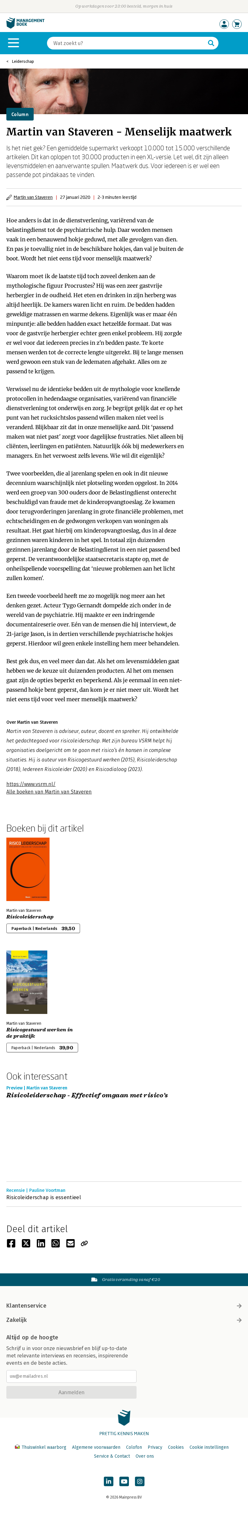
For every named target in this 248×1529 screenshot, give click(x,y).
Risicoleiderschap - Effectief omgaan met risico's (87, 1095)
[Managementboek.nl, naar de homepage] (25, 27)
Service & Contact (112, 1456)
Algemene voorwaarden (96, 1447)
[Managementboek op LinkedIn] (108, 1481)
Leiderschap (23, 61)
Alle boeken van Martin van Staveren (49, 792)
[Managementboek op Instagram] (139, 1481)
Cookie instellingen (209, 1447)
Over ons (145, 1456)
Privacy (155, 1447)
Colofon (134, 1447)
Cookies (176, 1447)
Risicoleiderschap (29, 917)
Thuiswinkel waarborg (41, 1447)
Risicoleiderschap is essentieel (43, 1197)
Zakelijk (124, 1320)
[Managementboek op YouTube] (124, 1481)
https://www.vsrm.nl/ (31, 784)
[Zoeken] (126, 43)
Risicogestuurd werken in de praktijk (39, 1033)
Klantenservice (124, 1305)
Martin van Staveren (33, 197)
